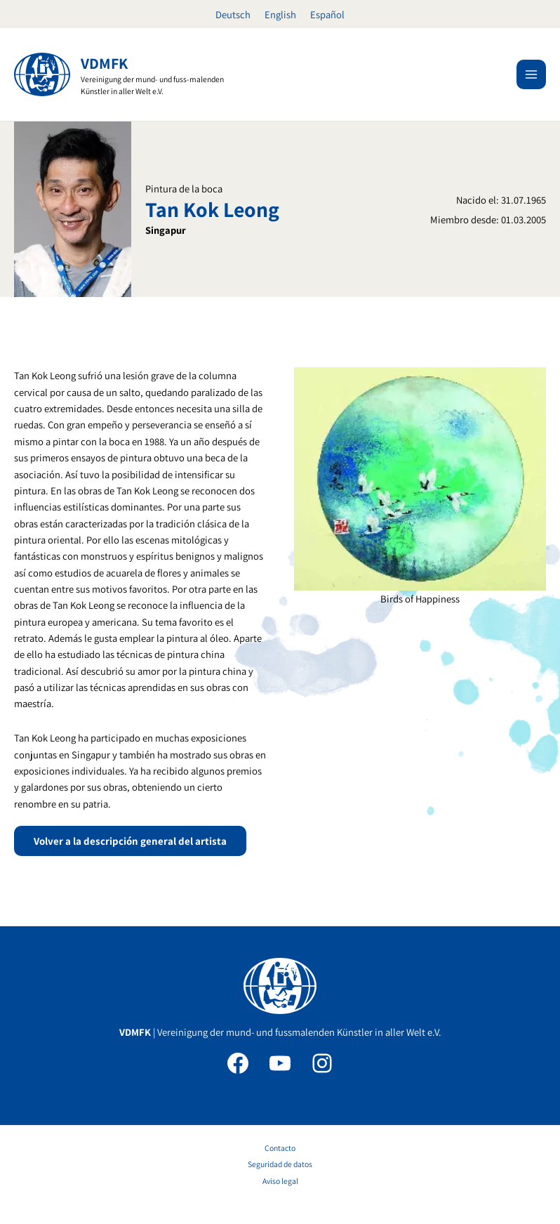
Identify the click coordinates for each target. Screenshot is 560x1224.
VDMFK (104, 63)
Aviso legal (280, 1181)
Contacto (280, 1148)
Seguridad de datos (280, 1164)
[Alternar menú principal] (531, 74)
